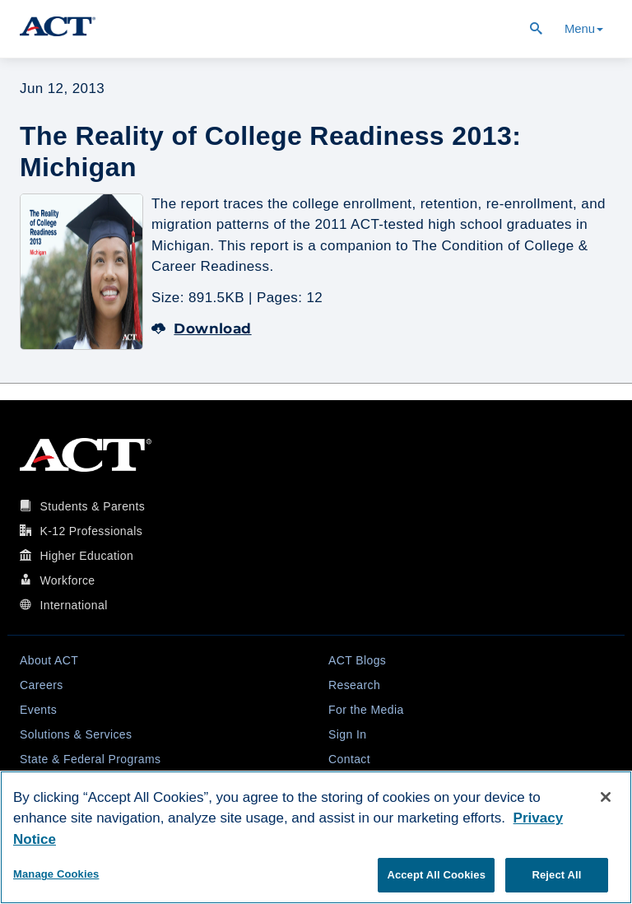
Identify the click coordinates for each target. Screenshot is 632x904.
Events (38, 709)
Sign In (347, 734)
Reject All (556, 875)
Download (201, 328)
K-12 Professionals (91, 531)
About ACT (49, 660)
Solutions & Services (76, 734)
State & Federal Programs (90, 759)
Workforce (67, 580)
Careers (41, 685)
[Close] (606, 797)
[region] (316, 837)
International (73, 605)
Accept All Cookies (436, 875)
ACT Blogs (357, 660)
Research (354, 685)
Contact (349, 759)
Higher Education (86, 555)
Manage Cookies (56, 874)
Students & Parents (92, 506)
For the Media (366, 709)
